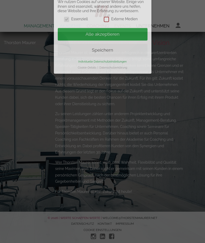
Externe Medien (121, 9)
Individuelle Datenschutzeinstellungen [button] (102, 51)
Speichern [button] (102, 40)
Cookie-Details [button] (87, 57)
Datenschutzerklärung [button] (113, 57)
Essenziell (76, 9)
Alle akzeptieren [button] (103, 24)
